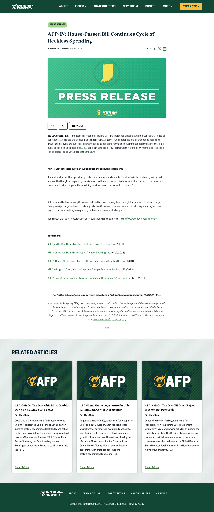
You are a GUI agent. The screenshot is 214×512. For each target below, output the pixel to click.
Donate (150, 6)
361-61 (82, 148)
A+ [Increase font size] (52, 126)
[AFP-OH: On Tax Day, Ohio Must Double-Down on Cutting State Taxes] (42, 417)
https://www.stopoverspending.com (138, 219)
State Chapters (104, 6)
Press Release (57, 24)
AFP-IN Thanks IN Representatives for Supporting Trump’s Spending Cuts (85, 261)
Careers (162, 494)
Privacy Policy (136, 504)
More (166, 6)
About (63, 6)
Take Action (192, 7)
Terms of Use (91, 494)
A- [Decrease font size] (63, 126)
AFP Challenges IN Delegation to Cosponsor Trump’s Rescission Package (84, 270)
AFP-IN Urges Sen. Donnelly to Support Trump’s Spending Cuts (79, 253)
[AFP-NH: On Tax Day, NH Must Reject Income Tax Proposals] (172, 417)
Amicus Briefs (140, 494)
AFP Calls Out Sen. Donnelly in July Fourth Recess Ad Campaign (79, 244)
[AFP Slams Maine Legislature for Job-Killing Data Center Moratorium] (107, 417)
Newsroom (130, 6)
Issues (79, 6)
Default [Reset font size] (77, 126)
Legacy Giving (116, 494)
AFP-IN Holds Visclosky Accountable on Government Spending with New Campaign (89, 278)
